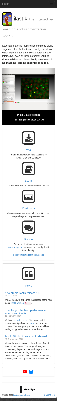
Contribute (28, 209)
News (28, 286)
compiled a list (20, 320)
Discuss (28, 239)
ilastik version (21, 303)
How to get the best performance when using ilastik (25, 311)
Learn (28, 181)
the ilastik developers (21, 395)
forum (32, 323)
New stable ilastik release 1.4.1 (23, 293)
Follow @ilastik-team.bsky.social (28, 255)
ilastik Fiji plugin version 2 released (26, 337)
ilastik (5, 3)
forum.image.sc (15, 247)
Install (28, 150)
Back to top (49, 395)
